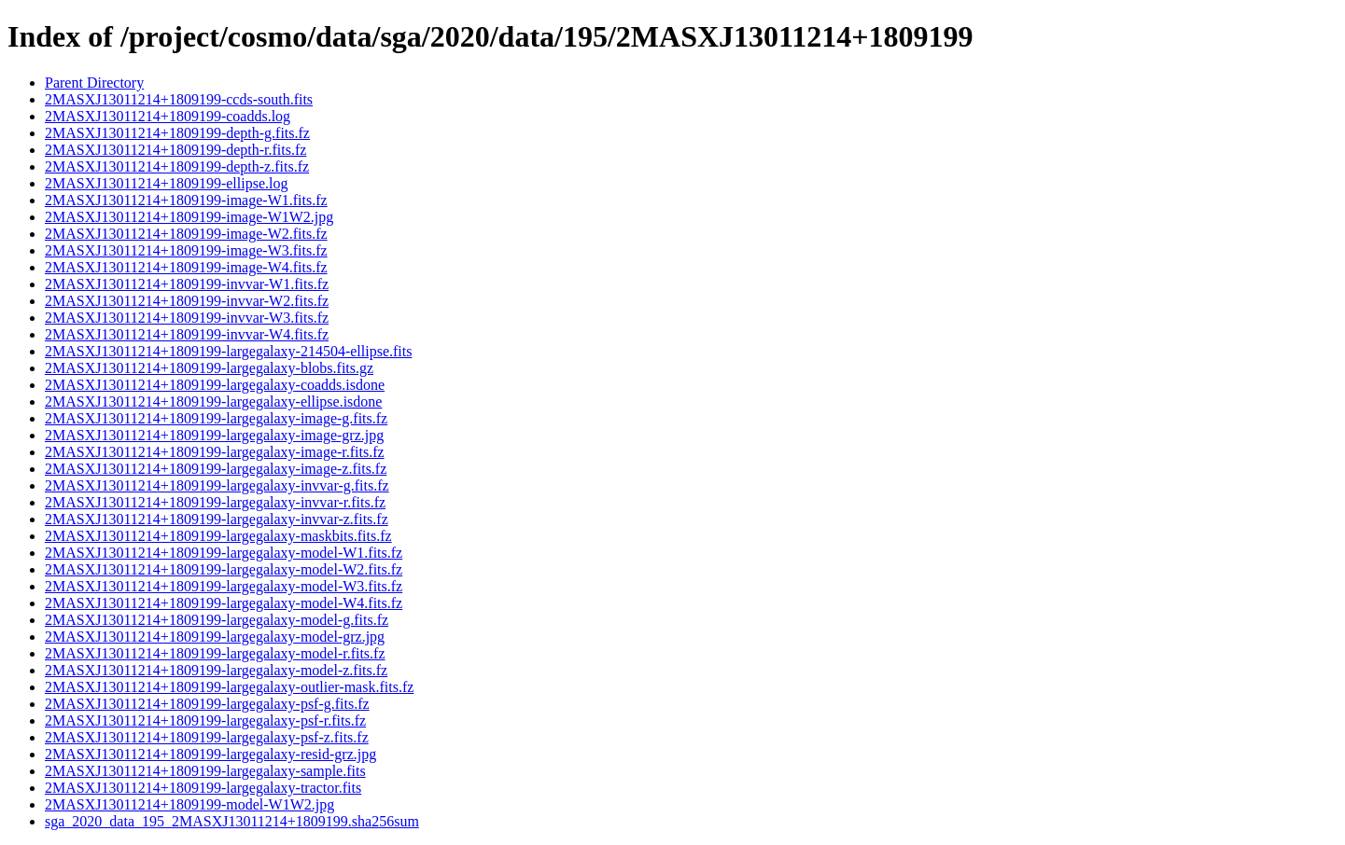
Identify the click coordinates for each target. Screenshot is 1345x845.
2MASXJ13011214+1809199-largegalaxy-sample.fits (205, 771)
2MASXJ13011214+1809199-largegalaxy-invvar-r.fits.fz (215, 502)
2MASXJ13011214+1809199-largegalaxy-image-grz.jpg (214, 435)
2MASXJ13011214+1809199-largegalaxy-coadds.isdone (215, 385)
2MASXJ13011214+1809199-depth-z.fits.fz (177, 166)
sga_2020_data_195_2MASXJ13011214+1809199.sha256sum (232, 821)
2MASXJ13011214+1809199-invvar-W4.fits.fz (187, 334)
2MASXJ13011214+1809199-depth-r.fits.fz (175, 150)
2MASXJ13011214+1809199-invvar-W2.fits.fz (187, 301)
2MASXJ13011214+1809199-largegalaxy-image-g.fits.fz (216, 418)
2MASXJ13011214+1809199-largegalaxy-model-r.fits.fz (215, 653)
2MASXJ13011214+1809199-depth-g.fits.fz (177, 133)
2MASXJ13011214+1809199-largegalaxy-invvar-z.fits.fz (216, 519)
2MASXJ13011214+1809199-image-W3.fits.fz (186, 250)
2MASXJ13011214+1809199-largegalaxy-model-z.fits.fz (216, 670)
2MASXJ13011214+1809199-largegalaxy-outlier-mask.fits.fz (229, 687)
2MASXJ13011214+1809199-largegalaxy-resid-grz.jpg (210, 754)
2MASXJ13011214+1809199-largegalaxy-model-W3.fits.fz (223, 586)
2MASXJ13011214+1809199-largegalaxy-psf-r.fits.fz (205, 720)
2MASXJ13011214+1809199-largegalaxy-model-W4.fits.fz (223, 603)
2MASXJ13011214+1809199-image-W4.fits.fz (186, 267)
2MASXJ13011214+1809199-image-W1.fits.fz (186, 200)
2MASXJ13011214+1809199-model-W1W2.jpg (189, 804)
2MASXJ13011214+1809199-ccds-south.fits (179, 99)
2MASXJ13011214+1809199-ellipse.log (166, 183)
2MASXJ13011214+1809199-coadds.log (167, 116)
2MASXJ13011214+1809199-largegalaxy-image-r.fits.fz (215, 452)
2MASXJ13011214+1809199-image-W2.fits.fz (186, 234)
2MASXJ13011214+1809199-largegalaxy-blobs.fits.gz (209, 368)
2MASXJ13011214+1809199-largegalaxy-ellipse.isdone (213, 401)
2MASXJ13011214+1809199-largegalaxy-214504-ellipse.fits (228, 351)
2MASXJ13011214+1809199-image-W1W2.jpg (189, 217)
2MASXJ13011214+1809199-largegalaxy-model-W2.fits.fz (223, 569)
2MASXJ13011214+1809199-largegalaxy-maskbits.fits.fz (218, 536)
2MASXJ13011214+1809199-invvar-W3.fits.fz (187, 318)
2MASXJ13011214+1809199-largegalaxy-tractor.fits (203, 788)
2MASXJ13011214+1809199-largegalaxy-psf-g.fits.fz (207, 704)
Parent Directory (94, 82)
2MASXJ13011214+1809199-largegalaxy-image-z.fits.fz (215, 469)
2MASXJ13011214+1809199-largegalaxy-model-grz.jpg (215, 636)
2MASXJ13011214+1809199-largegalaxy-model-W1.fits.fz (223, 553)
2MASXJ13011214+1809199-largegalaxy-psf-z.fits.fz (207, 737)
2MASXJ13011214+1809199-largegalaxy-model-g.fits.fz (216, 620)
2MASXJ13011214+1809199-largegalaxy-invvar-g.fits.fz (217, 485)
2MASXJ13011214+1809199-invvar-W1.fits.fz (187, 284)
